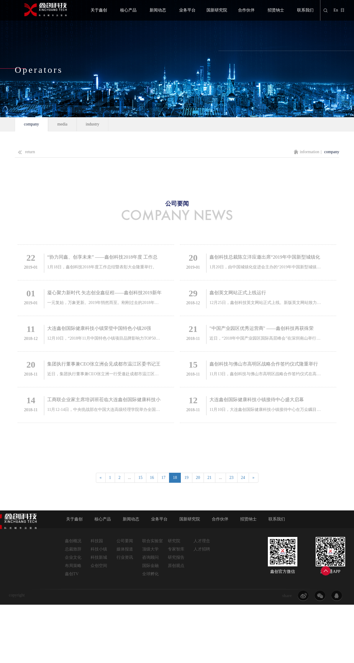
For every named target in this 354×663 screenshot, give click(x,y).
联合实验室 (152, 541)
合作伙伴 (246, 10)
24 (243, 477)
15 (140, 477)
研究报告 (176, 557)
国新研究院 (216, 10)
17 (163, 477)
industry (92, 124)
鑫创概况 (73, 541)
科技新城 (99, 557)
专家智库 (176, 549)
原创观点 (176, 565)
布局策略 (73, 565)
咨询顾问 (150, 557)
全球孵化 (150, 574)
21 (209, 477)
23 (232, 477)
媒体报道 (125, 549)
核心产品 (128, 10)
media (62, 124)
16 (152, 477)
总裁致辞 (73, 549)
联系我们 (305, 10)
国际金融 (150, 565)
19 (186, 477)
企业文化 (73, 557)
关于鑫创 (99, 10)
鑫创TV (72, 574)
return (25, 151)
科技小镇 (99, 549)
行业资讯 (125, 557)
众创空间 (99, 565)
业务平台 (187, 10)
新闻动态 (158, 10)
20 (198, 477)
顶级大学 (150, 549)
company (31, 124)
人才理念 (202, 541)
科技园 (97, 541)
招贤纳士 (276, 10)
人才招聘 (202, 549)
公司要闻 (125, 541)
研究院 (174, 541)
